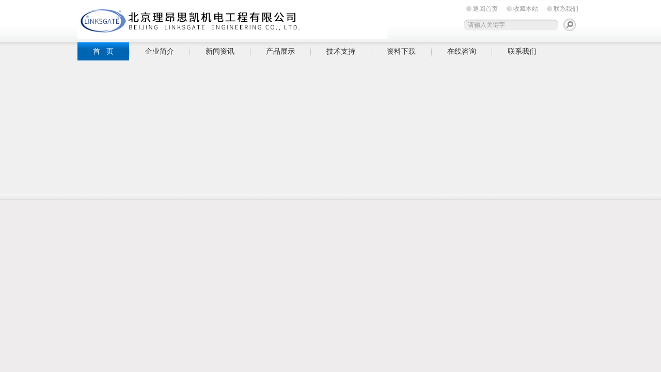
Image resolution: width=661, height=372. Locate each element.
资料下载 (401, 51)
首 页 (103, 51)
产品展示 (280, 51)
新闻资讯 (220, 51)
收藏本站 (525, 8)
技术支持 (340, 51)
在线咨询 (461, 51)
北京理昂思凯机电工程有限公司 (232, 19)
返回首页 (485, 8)
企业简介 (159, 51)
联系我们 (566, 8)
